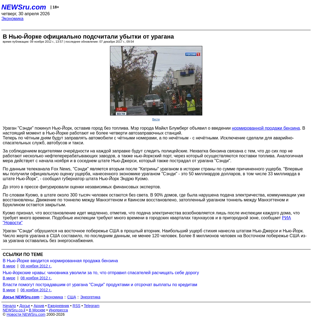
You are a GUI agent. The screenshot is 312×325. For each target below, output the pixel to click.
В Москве (37, 310)
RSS (76, 306)
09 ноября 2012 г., (36, 266)
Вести (156, 119)
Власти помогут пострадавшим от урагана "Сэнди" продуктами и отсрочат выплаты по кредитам (100, 284)
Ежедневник (58, 306)
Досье (24, 306)
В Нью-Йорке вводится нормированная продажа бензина (60, 260)
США (71, 297)
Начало (9, 306)
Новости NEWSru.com (26, 314)
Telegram (92, 306)
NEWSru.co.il (14, 310)
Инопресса (58, 310)
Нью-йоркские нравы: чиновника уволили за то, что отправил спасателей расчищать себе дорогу (101, 272)
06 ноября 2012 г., (36, 290)
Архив (39, 306)
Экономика (12, 18)
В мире (9, 266)
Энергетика (90, 297)
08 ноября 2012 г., (36, 278)
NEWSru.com (23, 7)
